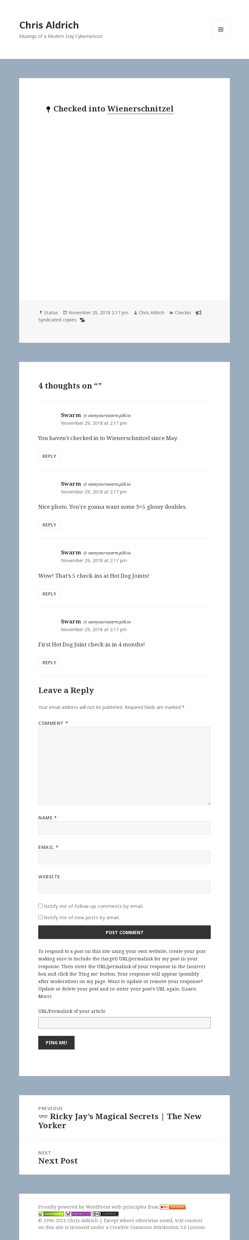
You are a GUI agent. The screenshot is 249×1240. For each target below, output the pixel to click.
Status (51, 312)
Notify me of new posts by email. (82, 917)
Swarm (71, 415)
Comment (53, 723)
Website (49, 877)
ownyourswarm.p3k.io (109, 415)
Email (48, 847)
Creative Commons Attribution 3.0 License (157, 1227)
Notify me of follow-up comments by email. (94, 906)
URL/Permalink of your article (72, 1011)
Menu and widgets (221, 38)
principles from (154, 1207)
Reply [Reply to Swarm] (49, 456)
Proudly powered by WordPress (75, 1207)
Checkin (183, 312)
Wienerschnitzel (140, 108)
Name (47, 818)
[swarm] (81, 319)
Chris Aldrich (49, 24)
